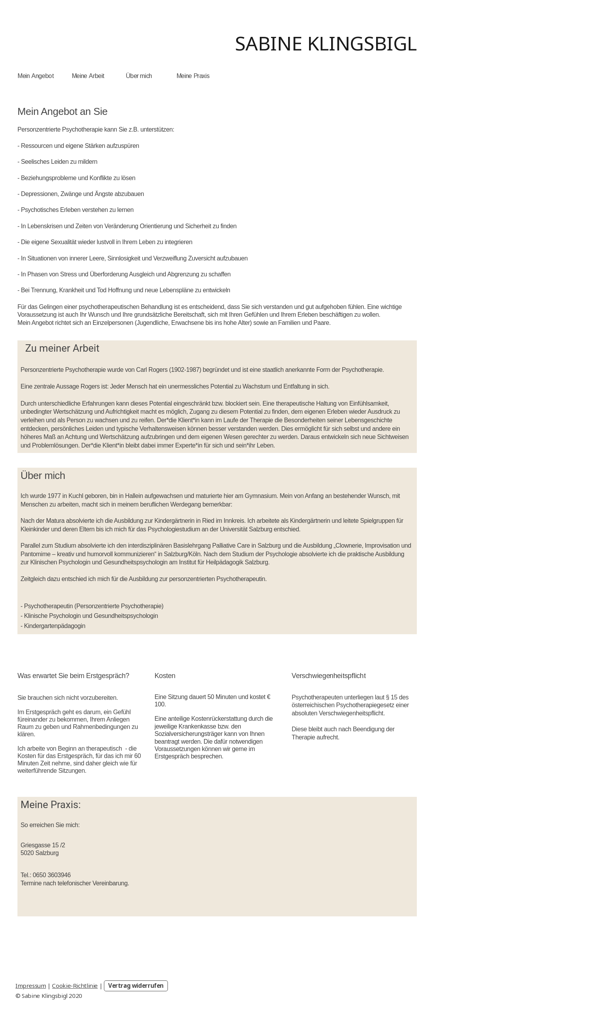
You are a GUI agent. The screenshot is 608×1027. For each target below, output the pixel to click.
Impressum (31, 985)
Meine (79, 76)
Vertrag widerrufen (136, 985)
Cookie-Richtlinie (75, 985)
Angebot (42, 76)
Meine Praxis (192, 76)
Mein (23, 76)
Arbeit (97, 76)
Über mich (139, 76)
